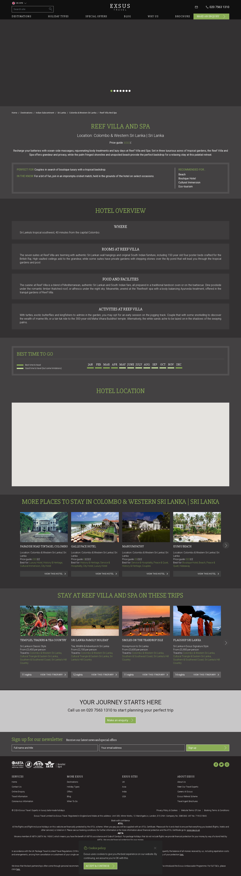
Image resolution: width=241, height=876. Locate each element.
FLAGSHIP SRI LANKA (187, 640)
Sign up (207, 747)
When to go (72, 801)
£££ (36, 559)
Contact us (17, 787)
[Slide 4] (120, 91)
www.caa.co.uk (193, 830)
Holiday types (58, 16)
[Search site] (30, 9)
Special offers (96, 16)
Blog (127, 16)
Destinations (21, 16)
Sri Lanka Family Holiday (89, 640)
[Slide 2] (114, 91)
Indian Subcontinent (45, 113)
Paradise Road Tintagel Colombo (44, 546)
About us (181, 782)
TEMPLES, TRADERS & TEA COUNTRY (43, 640)
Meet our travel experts (187, 787)
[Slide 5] (124, 91)
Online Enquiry (18, 791)
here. (182, 854)
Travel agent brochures (187, 801)
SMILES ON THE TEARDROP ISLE (142, 640)
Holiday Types (73, 787)
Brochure (182, 16)
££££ (128, 142)
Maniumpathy (133, 546)
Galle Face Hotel (83, 546)
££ (38, 559)
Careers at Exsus (185, 791)
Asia (124, 787)
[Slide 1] (111, 91)
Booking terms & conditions (216, 810)
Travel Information (20, 796)
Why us (153, 16)
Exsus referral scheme (187, 796)
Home (14, 113)
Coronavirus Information (22, 801)
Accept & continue (100, 866)
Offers (69, 791)
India (124, 791)
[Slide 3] (117, 91)
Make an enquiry (211, 16)
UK (123, 782)
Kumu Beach (182, 546)
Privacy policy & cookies (167, 810)
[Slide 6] (127, 91)
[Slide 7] (130, 91)
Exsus (120, 7)
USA (124, 796)
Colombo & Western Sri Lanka (82, 113)
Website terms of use (191, 810)
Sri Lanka (62, 113)
